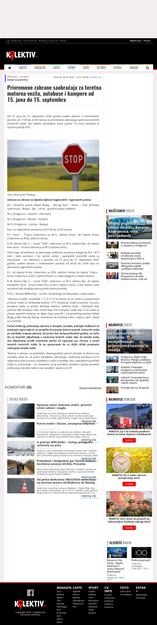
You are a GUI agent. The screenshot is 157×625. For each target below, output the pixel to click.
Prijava (147, 40)
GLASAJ (129, 440)
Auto (59, 615)
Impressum (53, 40)
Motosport (93, 600)
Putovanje (61, 612)
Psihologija (62, 606)
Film (75, 606)
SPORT (71, 67)
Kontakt (63, 40)
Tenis (90, 597)
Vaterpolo (93, 606)
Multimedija (141, 594)
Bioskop (76, 597)
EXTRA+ (118, 67)
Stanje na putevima (17, 79)
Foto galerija (125, 594)
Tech (59, 600)
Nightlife (76, 591)
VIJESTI (23, 67)
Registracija (135, 40)
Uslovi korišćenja (30, 40)
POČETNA (12, 76)
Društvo (108, 594)
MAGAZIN (40, 67)
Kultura (76, 594)
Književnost (78, 603)
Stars (59, 591)
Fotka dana (125, 591)
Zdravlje (60, 603)
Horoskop (140, 597)
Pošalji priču (16, 40)
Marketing (43, 40)
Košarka (92, 594)
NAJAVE (134, 67)
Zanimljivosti (78, 600)
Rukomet (92, 603)
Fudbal (91, 591)
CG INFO (101, 67)
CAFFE (56, 67)
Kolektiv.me (95, 77)
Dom (59, 609)
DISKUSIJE (122, 399)
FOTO (86, 67)
